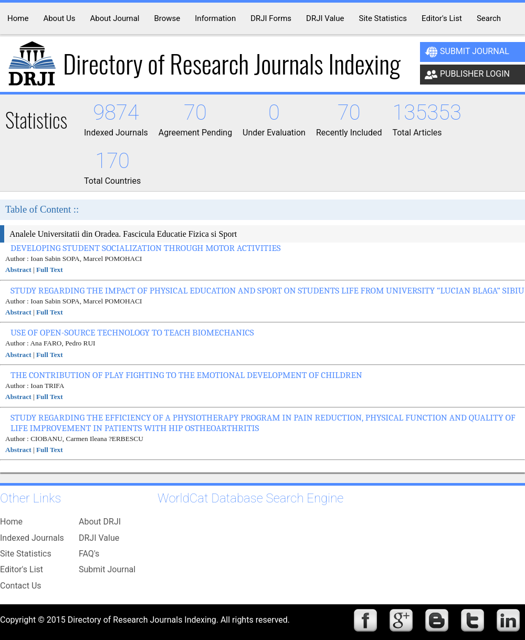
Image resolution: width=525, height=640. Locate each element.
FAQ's (89, 554)
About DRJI (100, 522)
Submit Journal (467, 52)
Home (11, 522)
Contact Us (20, 586)
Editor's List (21, 569)
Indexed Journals (32, 538)
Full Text (49, 270)
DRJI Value (99, 538)
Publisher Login (467, 74)
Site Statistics (25, 554)
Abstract (18, 270)
